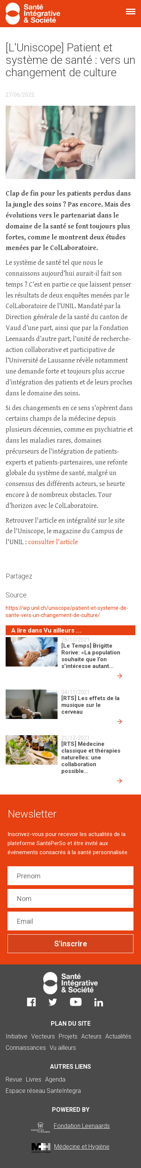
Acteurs (91, 1036)
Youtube (76, 1002)
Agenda (55, 1079)
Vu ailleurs (63, 1047)
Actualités (118, 1036)
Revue (14, 1079)
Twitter (53, 1002)
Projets (68, 1036)
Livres (33, 1079)
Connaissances (26, 1047)
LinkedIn (98, 1002)
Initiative (16, 1036)
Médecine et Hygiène (81, 1146)
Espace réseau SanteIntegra (43, 1090)
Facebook (31, 1002)
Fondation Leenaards (82, 1125)
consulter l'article (53, 542)
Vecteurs (43, 1036)
